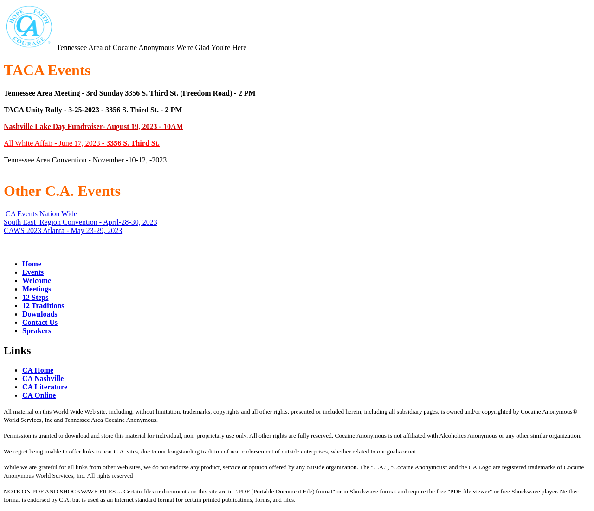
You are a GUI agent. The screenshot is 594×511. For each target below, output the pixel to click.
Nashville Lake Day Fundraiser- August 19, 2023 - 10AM (93, 126)
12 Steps (35, 297)
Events (33, 272)
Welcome (36, 281)
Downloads (40, 314)
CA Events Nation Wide (41, 214)
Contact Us (40, 322)
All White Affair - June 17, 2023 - (82, 143)
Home (31, 264)
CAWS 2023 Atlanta (34, 230)
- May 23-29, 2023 (93, 230)
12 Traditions (43, 306)
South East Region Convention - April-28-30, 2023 (80, 222)
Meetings (36, 289)
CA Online (39, 395)
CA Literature (44, 387)
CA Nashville (43, 378)
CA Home (37, 370)
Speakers (36, 331)
